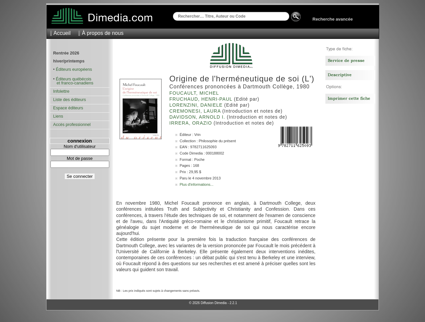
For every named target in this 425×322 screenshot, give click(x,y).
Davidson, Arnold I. (198, 117)
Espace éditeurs (68, 108)
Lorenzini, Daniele (196, 105)
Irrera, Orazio (191, 123)
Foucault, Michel (194, 93)
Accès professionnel (72, 124)
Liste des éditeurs (69, 99)
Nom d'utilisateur (80, 146)
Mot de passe (80, 158)
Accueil (62, 33)
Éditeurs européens (74, 69)
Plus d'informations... (196, 184)
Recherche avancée (332, 19)
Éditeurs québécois (73, 79)
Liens (58, 116)
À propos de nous (102, 33)
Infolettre (61, 91)
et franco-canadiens (73, 83)
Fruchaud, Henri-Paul (201, 99)
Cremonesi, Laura (195, 111)
